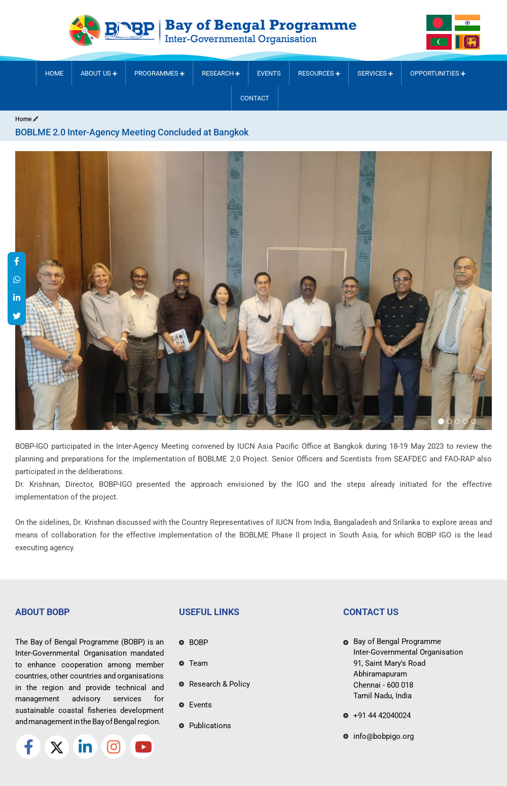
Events (269, 73)
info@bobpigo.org (383, 736)
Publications (210, 725)
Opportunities (437, 73)
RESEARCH (221, 73)
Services (375, 73)
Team (198, 663)
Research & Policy (219, 684)
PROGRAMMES (159, 73)
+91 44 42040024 (382, 715)
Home (54, 73)
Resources (319, 73)
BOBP (198, 642)
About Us (99, 73)
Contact (254, 98)
